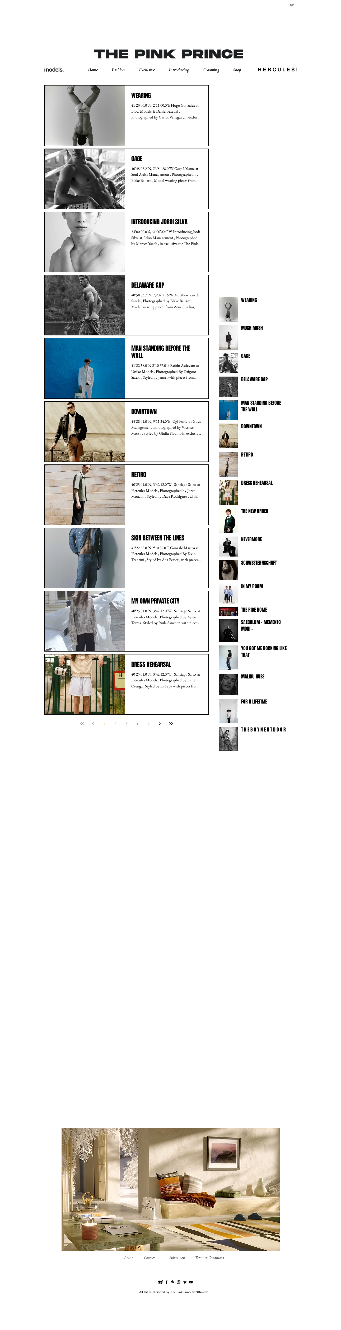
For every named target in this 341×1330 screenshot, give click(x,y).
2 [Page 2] (115, 723)
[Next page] (160, 723)
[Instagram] (178, 1282)
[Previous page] (93, 723)
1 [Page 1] (104, 723)
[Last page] (171, 723)
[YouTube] (191, 1282)
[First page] (82, 723)
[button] (122, 69)
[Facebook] (166, 1282)
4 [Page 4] (137, 723)
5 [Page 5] (149, 723)
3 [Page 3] (126, 723)
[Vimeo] (185, 1282)
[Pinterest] (172, 1282)
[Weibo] (160, 1282)
